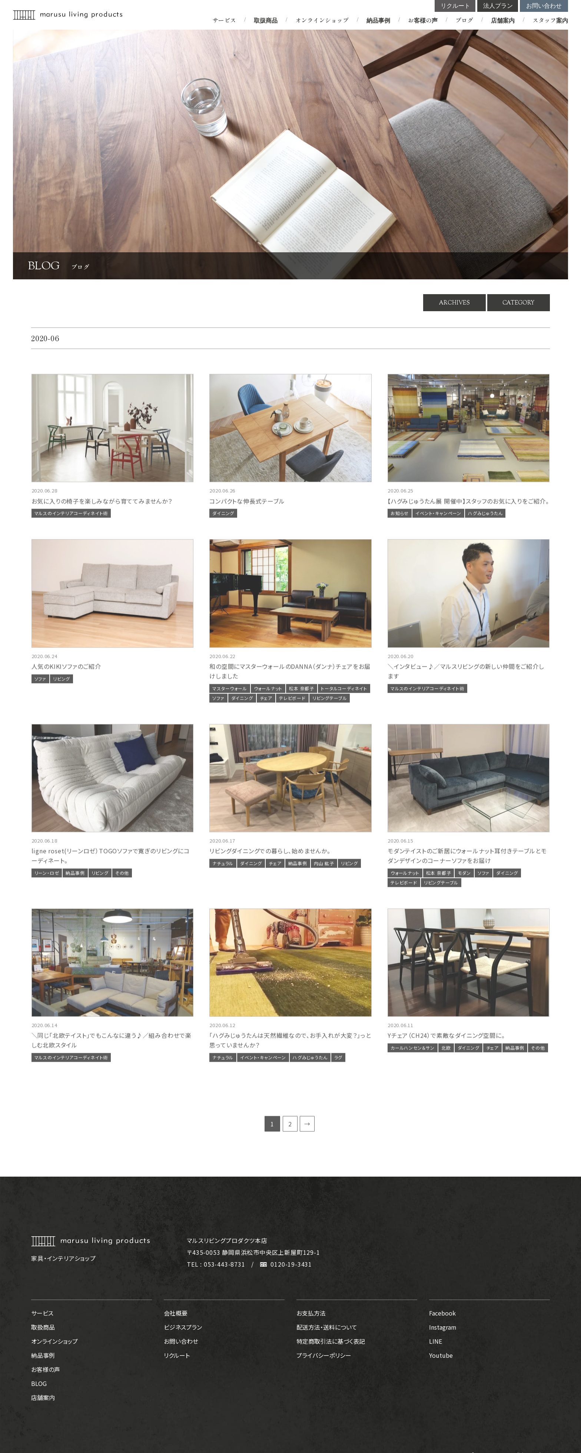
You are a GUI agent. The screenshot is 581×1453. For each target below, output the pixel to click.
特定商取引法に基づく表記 (330, 1341)
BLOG (39, 1384)
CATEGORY (518, 303)
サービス (224, 20)
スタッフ (550, 20)
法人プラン (498, 6)
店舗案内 (503, 20)
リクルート (455, 6)
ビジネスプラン (183, 1327)
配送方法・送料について (326, 1327)
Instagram (442, 1327)
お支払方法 (311, 1313)
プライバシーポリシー (323, 1355)
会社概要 (175, 1313)
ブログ (464, 20)
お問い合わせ (544, 6)
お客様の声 (423, 20)
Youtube (441, 1355)
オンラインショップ (322, 20)
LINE (435, 1341)
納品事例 (378, 20)
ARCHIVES (454, 303)
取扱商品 (266, 20)
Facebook (442, 1313)
